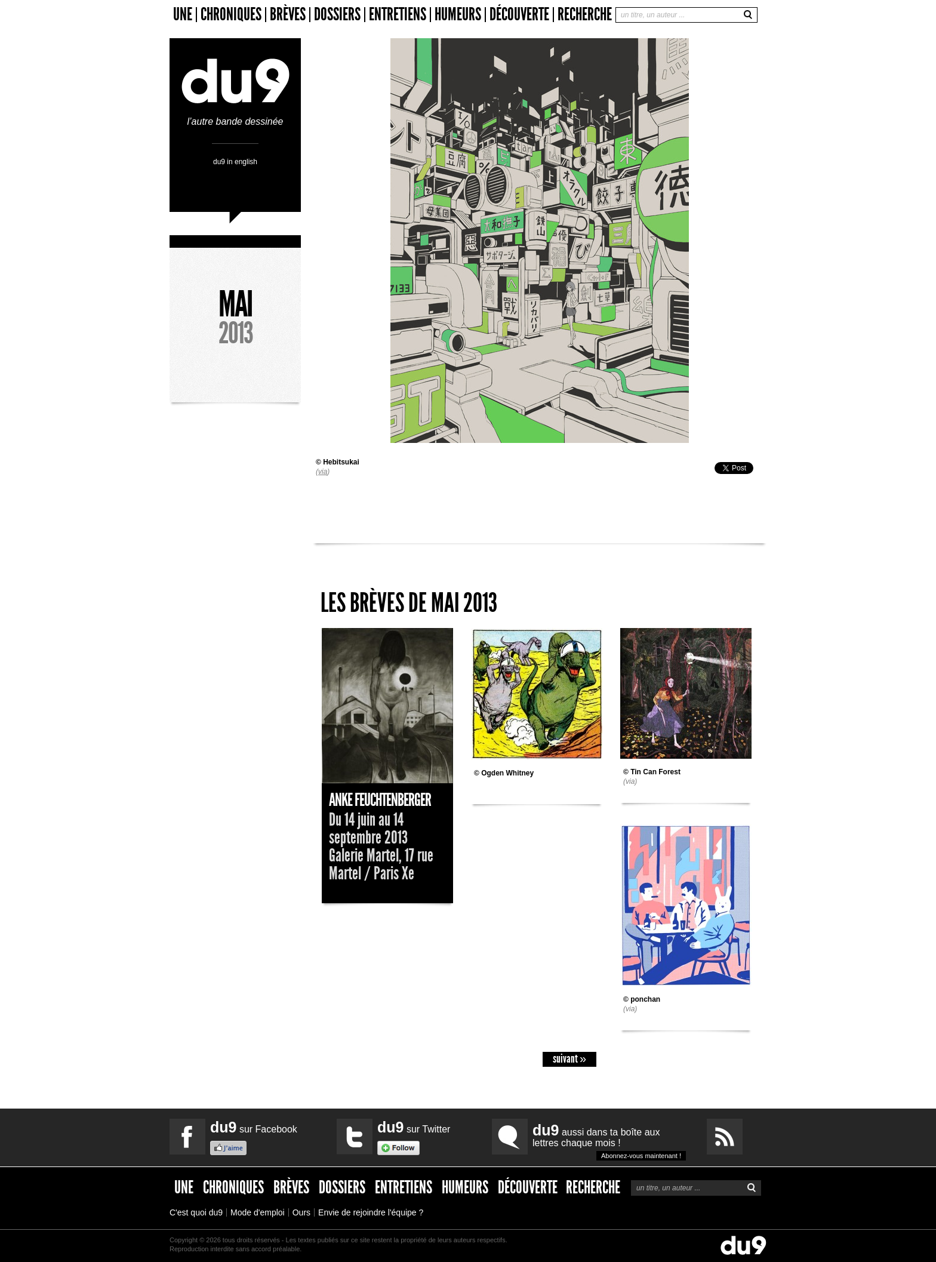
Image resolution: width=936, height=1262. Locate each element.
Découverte (519, 14)
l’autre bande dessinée (235, 117)
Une (182, 14)
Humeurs (458, 14)
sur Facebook (253, 1127)
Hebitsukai (341, 462)
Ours (301, 1212)
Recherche (585, 14)
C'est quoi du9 (196, 1212)
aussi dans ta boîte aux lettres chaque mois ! (609, 1141)
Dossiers (337, 14)
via (322, 471)
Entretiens (397, 14)
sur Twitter (413, 1127)
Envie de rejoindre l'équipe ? (370, 1212)
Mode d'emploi (257, 1212)
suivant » (569, 1059)
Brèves (288, 14)
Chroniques (231, 14)
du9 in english (235, 161)
